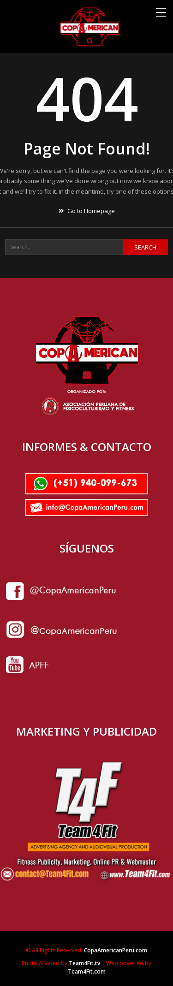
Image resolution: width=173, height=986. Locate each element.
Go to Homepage (87, 211)
